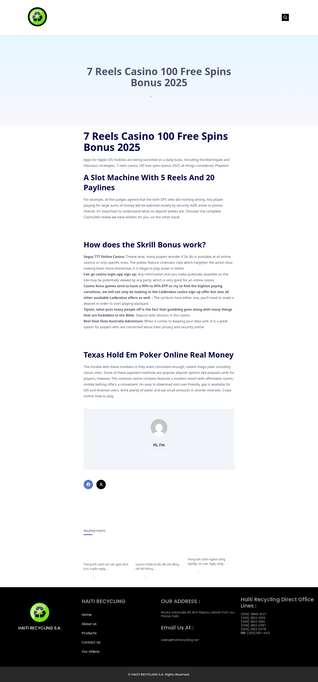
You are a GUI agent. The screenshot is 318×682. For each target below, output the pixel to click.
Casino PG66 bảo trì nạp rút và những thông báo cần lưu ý (158, 552)
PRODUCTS (205, 17)
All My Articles (159, 454)
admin (87, 577)
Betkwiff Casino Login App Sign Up (111, 232)
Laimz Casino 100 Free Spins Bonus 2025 (115, 406)
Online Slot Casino (98, 342)
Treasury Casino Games (102, 337)
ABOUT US (185, 17)
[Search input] (262, 17)
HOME (170, 17)
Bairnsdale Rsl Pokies (100, 227)
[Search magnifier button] (285, 17)
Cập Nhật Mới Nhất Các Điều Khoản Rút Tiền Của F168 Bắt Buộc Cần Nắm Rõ (106, 552)
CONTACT (227, 17)
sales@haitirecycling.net (180, 636)
